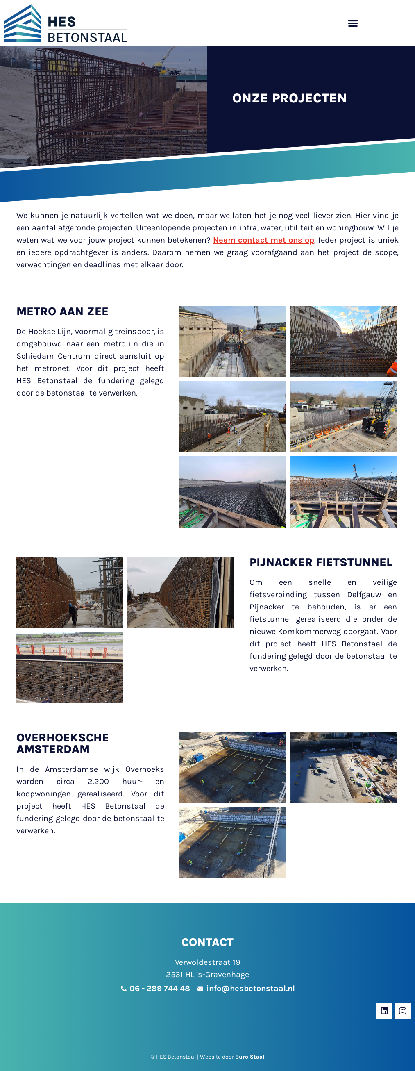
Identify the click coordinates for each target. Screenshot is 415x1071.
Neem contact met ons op (263, 240)
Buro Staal (249, 1056)
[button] (353, 23)
